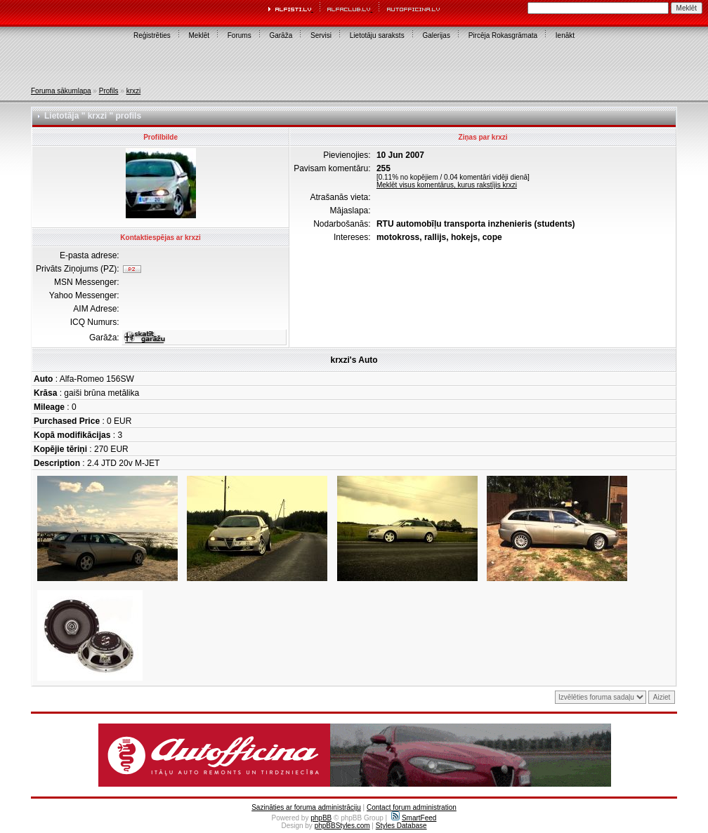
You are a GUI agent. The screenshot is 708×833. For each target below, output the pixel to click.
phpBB (321, 818)
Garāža (280, 35)
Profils (109, 91)
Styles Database (401, 825)
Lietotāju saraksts (377, 35)
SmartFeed (413, 818)
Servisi (321, 35)
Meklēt (199, 35)
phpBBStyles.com (342, 825)
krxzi (133, 91)
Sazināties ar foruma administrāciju (306, 807)
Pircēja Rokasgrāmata (502, 35)
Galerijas (436, 35)
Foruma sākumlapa (61, 91)
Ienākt (565, 35)
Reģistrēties (152, 35)
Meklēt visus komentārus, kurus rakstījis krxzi (446, 185)
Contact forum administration (412, 807)
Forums (239, 35)
